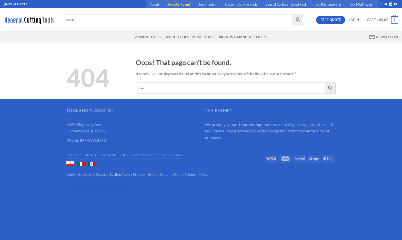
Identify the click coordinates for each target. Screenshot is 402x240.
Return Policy (197, 174)
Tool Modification (361, 4)
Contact (74, 155)
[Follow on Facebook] (381, 4)
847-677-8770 (93, 140)
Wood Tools (177, 37)
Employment (143, 155)
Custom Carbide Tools (241, 4)
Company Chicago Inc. (109, 186)
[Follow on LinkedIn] (390, 4)
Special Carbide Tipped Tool (286, 4)
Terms (152, 174)
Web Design (76, 186)
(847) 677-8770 (15, 4)
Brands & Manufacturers (243, 37)
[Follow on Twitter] (385, 4)
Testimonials (207, 4)
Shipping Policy (171, 174)
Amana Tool (148, 37)
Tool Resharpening (327, 4)
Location (108, 155)
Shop (124, 155)
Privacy (139, 174)
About (154, 4)
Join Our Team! (178, 4)
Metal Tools (203, 37)
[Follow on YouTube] (395, 4)
